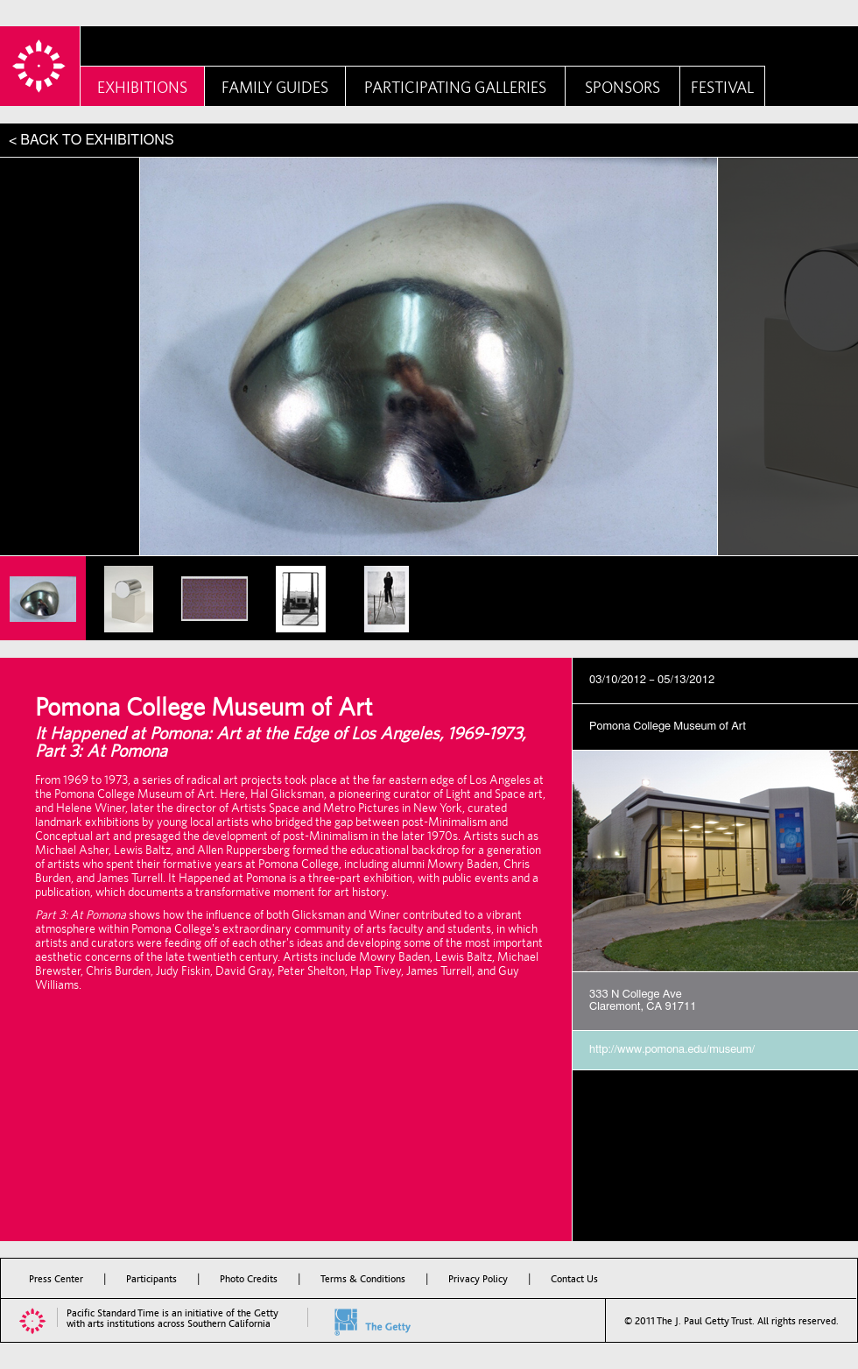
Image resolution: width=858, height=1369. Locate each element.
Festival (722, 87)
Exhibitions (142, 87)
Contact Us (574, 1279)
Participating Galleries (455, 87)
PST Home (40, 66)
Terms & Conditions (362, 1279)
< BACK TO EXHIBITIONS (91, 140)
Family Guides (275, 87)
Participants (151, 1279)
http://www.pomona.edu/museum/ (672, 1049)
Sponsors (622, 87)
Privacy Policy (478, 1279)
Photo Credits (249, 1279)
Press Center (56, 1279)
